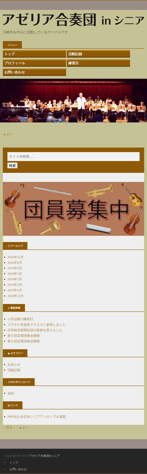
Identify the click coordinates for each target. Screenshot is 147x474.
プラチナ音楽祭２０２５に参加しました (36, 324)
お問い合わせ (14, 72)
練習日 (73, 63)
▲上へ (8, 134)
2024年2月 (14, 285)
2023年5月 (14, 290)
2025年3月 (14, 274)
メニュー (12, 45)
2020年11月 (15, 296)
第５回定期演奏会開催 (23, 335)
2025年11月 (15, 257)
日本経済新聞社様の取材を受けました (34, 330)
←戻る (8, 427)
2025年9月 (14, 262)
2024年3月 (14, 279)
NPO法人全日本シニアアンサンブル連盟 (36, 416)
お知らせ (13, 364)
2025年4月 (14, 268)
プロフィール (14, 63)
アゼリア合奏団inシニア (44, 455)
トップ (9, 54)
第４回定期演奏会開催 (23, 341)
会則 (10, 393)
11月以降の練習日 (20, 319)
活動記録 (75, 54)
